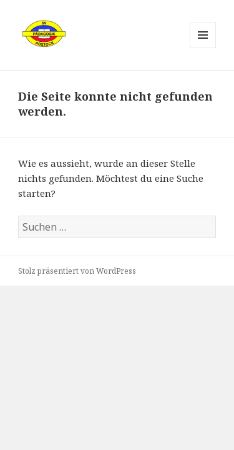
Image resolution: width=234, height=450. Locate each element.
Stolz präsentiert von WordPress (77, 271)
